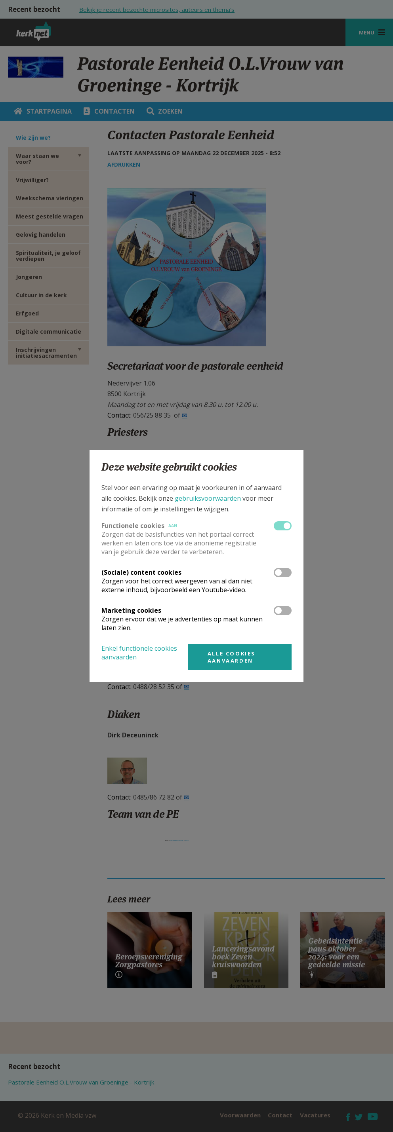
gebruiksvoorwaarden (208, 498)
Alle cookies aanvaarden (232, 657)
